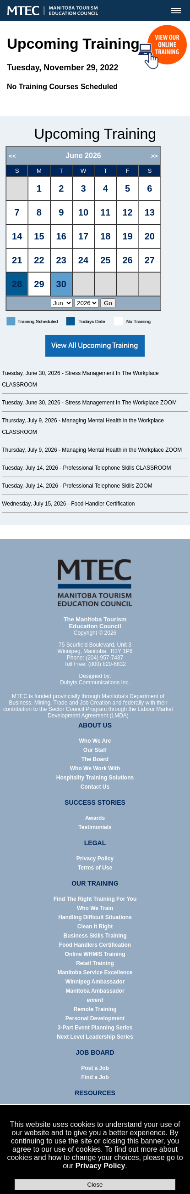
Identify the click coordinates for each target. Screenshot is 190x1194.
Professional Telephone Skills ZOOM (107, 486)
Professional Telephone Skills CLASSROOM (117, 468)
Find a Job (95, 1077)
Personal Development (95, 1018)
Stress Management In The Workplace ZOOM (121, 402)
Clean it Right (95, 926)
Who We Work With (95, 768)
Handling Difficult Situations (95, 917)
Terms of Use (95, 867)
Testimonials (94, 827)
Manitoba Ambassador (94, 991)
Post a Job (95, 1068)
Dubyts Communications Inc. (95, 682)
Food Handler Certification (103, 503)
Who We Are (95, 741)
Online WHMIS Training (95, 954)
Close (95, 1184)
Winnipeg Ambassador (95, 981)
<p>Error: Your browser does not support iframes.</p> (95, 228)
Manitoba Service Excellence (94, 972)
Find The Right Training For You (95, 899)
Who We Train (95, 908)
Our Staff (95, 750)
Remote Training (94, 1009)
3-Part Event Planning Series (95, 1027)
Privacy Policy (100, 1166)
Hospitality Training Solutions (95, 777)
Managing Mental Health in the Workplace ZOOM (122, 450)
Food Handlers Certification (95, 945)
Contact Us (95, 787)
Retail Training (95, 963)
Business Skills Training (94, 935)
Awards (95, 818)
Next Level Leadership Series (95, 1037)
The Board (95, 759)
